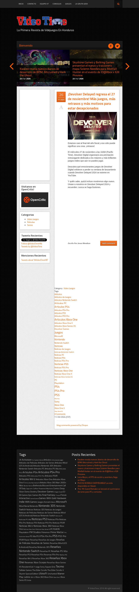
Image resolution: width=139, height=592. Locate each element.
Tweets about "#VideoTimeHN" (34, 259)
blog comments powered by (72, 425)
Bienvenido (26, 45)
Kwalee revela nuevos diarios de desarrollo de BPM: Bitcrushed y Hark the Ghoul (98, 461)
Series (30, 225)
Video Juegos (33, 219)
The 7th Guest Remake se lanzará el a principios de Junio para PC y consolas (99, 490)
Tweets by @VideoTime (31, 246)
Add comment (108, 243)
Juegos (68, 3)
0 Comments (59, 414)
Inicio (21, 3)
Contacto (31, 3)
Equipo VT (44, 3)
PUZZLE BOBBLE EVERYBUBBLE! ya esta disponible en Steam (95, 484)
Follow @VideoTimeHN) (31, 243)
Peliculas (31, 222)
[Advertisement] (34, 135)
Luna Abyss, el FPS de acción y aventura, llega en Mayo (97, 479)
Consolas (57, 3)
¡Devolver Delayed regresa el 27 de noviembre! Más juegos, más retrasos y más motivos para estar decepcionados (91, 101)
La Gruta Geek (81, 3)
